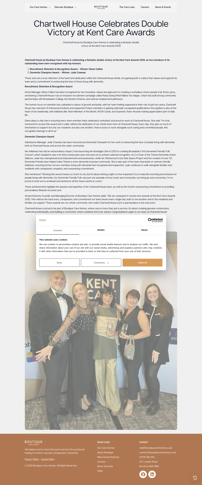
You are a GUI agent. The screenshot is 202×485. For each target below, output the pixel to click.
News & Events (163, 7)
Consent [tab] (57, 230)
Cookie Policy (48, 459)
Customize (101, 262)
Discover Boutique (64, 7)
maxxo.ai (176, 470)
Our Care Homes (38, 7)
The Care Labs (127, 7)
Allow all (142, 262)
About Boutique (105, 453)
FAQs (100, 471)
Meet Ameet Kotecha (108, 457)
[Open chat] (194, 477)
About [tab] (144, 230)
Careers (145, 7)
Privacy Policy (32, 459)
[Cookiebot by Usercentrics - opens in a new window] (150, 220)
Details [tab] (101, 230)
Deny (59, 262)
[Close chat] (194, 405)
